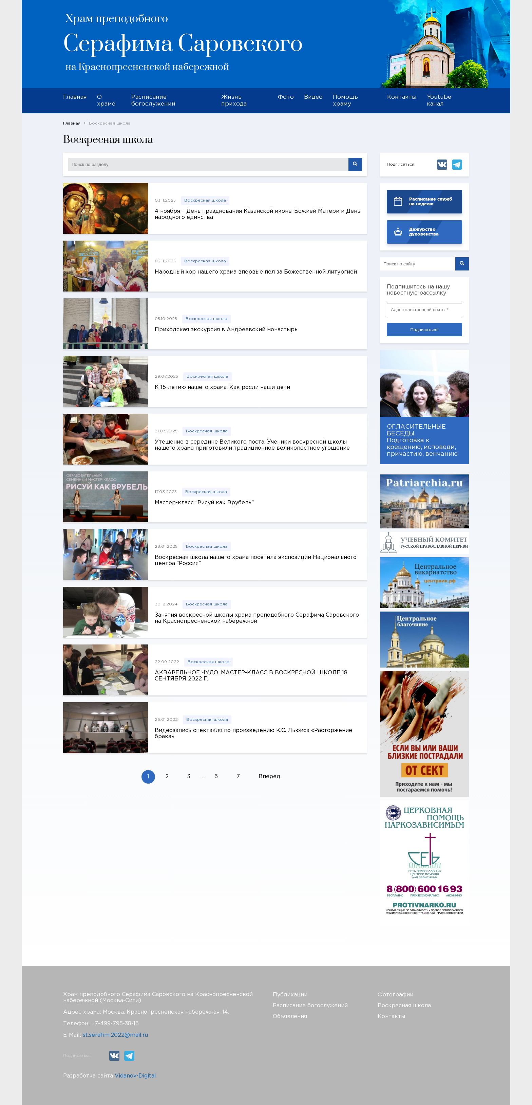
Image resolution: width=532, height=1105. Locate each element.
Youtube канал (439, 101)
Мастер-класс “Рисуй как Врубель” (204, 502)
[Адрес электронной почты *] (424, 309)
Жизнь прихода (234, 101)
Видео (313, 97)
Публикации (290, 994)
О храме (106, 101)
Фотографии (395, 994)
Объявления (290, 1016)
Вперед (269, 776)
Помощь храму (345, 101)
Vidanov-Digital (135, 1076)
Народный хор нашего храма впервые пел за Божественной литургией (256, 272)
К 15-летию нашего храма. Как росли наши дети (222, 387)
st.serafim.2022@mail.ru (115, 1035)
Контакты (402, 97)
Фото (286, 97)
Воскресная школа (205, 200)
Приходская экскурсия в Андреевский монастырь (226, 329)
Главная (75, 97)
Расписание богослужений (153, 101)
